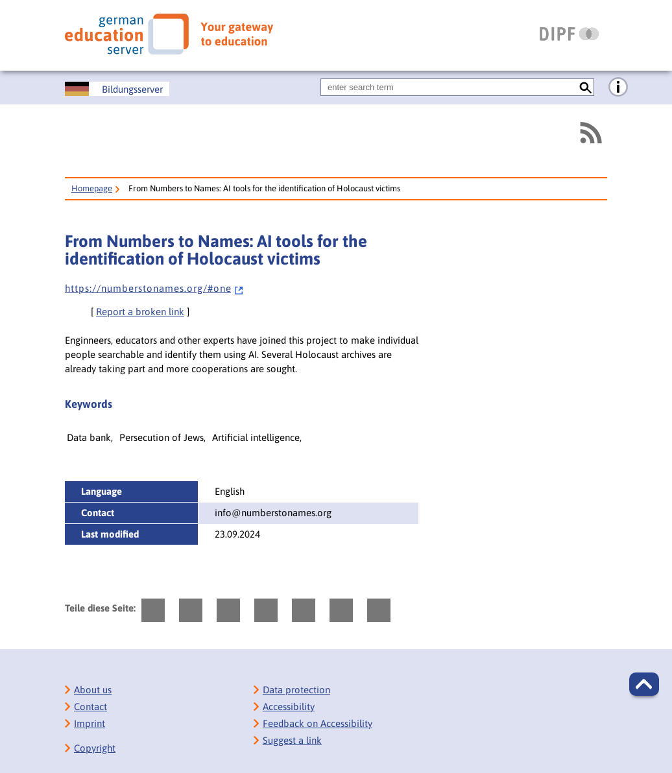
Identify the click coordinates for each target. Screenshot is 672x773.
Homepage (91, 188)
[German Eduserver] (169, 34)
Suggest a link (292, 740)
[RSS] (590, 133)
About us (93, 689)
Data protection (296, 689)
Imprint (89, 723)
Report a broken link (140, 311)
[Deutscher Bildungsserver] (117, 89)
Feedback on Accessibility (317, 723)
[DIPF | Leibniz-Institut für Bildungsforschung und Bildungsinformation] (569, 34)
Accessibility (289, 706)
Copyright (94, 748)
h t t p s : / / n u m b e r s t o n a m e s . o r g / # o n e (154, 288)
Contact (90, 706)
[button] (644, 684)
